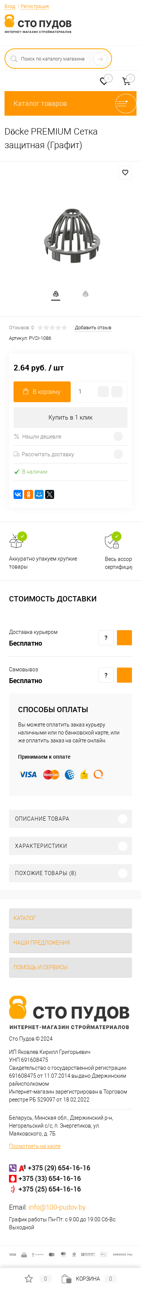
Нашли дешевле (37, 436)
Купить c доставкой (124, 637)
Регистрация (35, 6)
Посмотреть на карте (35, 1146)
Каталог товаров (70, 103)
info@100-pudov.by (57, 1207)
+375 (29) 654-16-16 (59, 1167)
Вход (10, 6)
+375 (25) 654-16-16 (49, 1188)
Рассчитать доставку (44, 454)
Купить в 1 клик (70, 417)
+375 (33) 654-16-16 (49, 1178)
